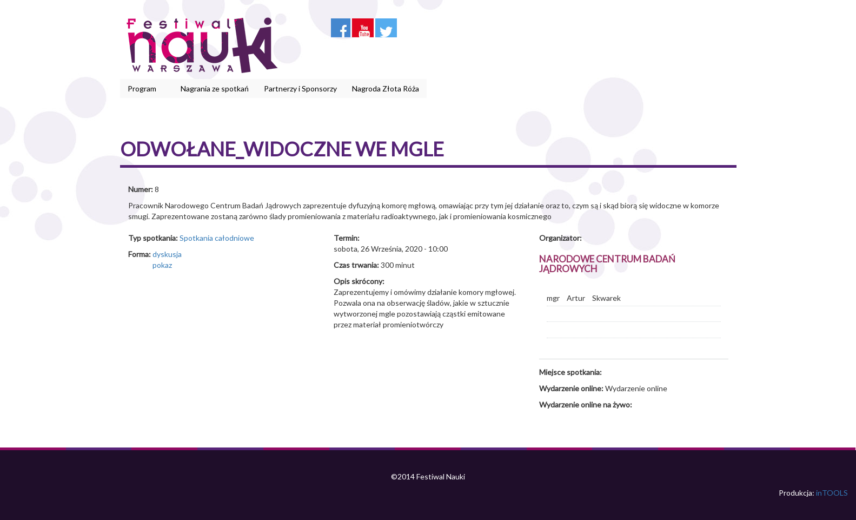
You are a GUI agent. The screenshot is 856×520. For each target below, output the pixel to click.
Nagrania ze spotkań (215, 88)
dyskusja (167, 254)
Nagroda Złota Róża (385, 88)
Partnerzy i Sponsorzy (300, 88)
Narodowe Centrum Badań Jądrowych (607, 264)
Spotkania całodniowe (217, 237)
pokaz (162, 264)
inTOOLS (832, 492)
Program (144, 89)
